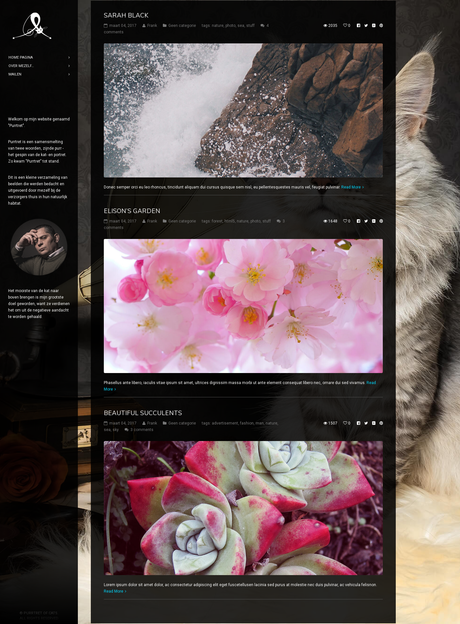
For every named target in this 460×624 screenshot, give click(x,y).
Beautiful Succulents (143, 412)
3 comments (141, 429)
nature (218, 25)
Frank (152, 25)
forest (217, 220)
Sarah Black (126, 14)
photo (230, 25)
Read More (351, 186)
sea (240, 25)
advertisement (225, 422)
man (260, 422)
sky (116, 429)
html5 (229, 220)
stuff (250, 25)
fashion (247, 422)
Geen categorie (182, 25)
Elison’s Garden (132, 210)
